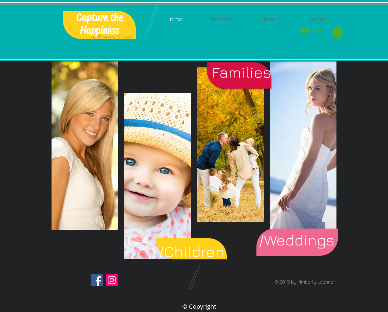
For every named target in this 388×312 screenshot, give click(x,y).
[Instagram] (112, 280)
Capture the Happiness (99, 23)
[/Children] (192, 251)
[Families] (241, 72)
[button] (221, 19)
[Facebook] (97, 280)
